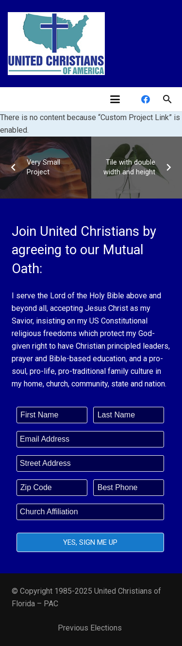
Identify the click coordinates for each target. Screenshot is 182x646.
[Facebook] (145, 99)
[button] (115, 99)
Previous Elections (90, 627)
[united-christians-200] (56, 43)
